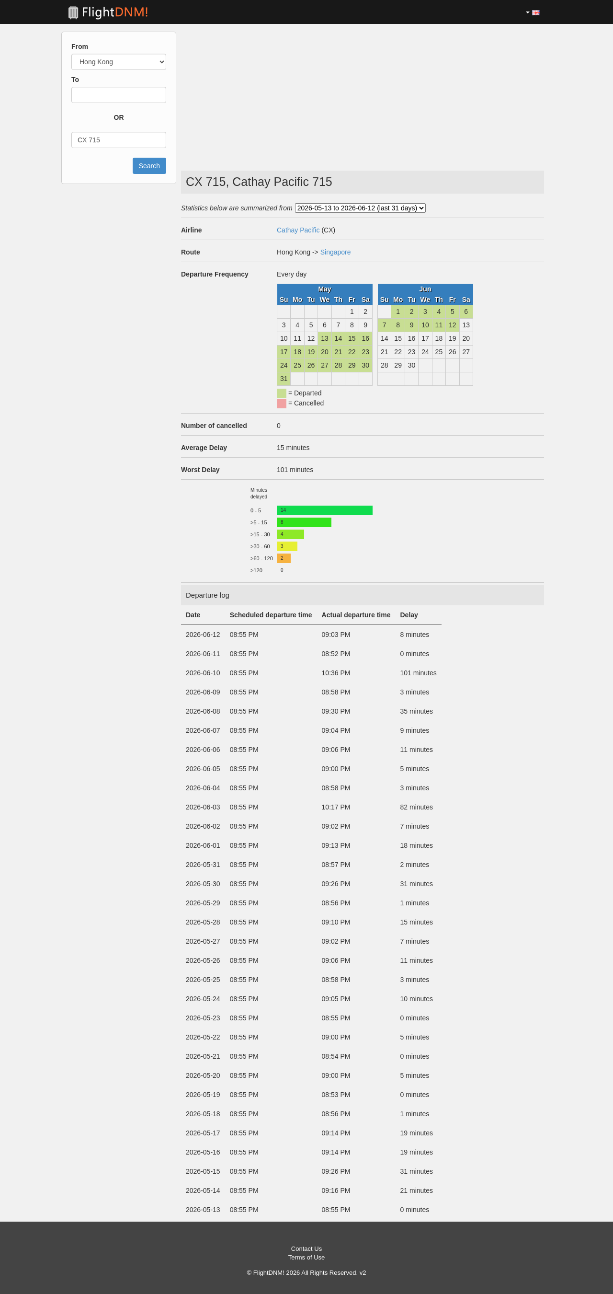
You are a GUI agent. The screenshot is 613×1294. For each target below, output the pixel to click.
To (75, 79)
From (79, 46)
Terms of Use (306, 1257)
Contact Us (306, 1248)
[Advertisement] (362, 94)
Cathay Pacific (298, 230)
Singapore (335, 252)
